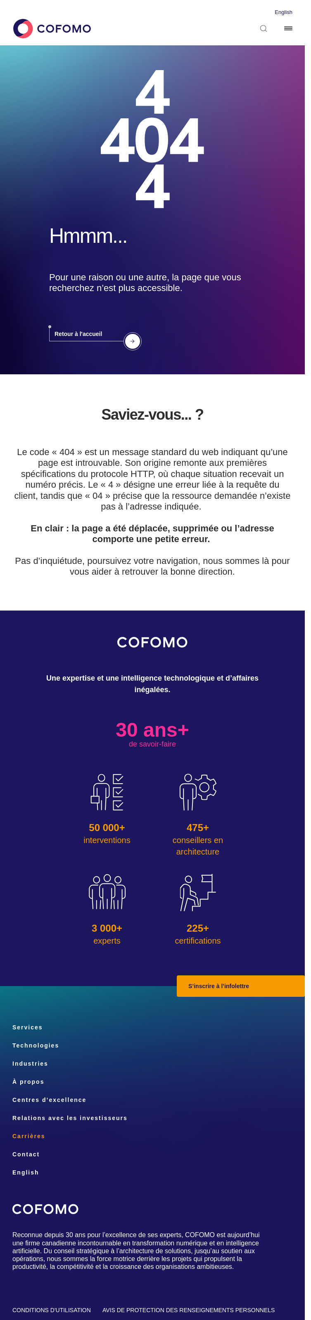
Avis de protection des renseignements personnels (188, 1310)
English (283, 12)
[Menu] (288, 28)
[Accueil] (51, 28)
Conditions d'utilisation (51, 1310)
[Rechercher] (263, 28)
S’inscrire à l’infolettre (218, 986)
